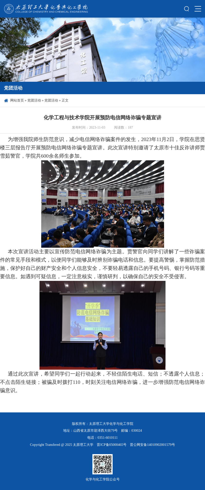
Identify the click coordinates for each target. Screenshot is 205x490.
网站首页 (17, 100)
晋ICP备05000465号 (112, 445)
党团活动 (34, 100)
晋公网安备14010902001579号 (152, 445)
